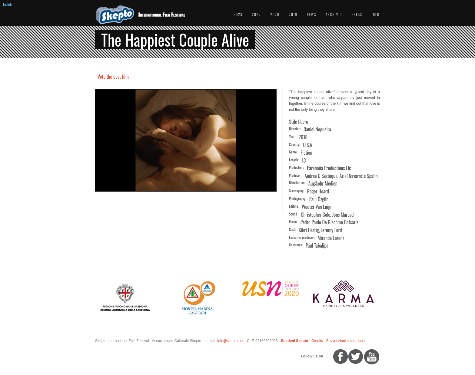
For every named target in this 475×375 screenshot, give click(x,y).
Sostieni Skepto (294, 341)
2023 (238, 14)
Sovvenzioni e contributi (345, 341)
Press (356, 14)
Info (376, 14)
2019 (293, 14)
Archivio (334, 14)
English (7, 4)
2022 (256, 14)
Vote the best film (113, 76)
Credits (317, 341)
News (311, 14)
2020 (275, 14)
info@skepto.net (231, 341)
